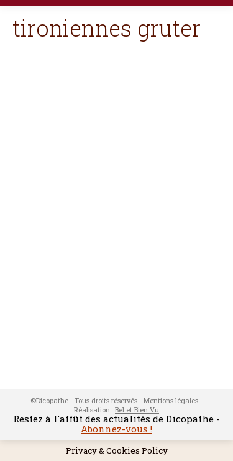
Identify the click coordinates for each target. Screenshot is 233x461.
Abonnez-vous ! (116, 428)
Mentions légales (171, 400)
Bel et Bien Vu (137, 409)
